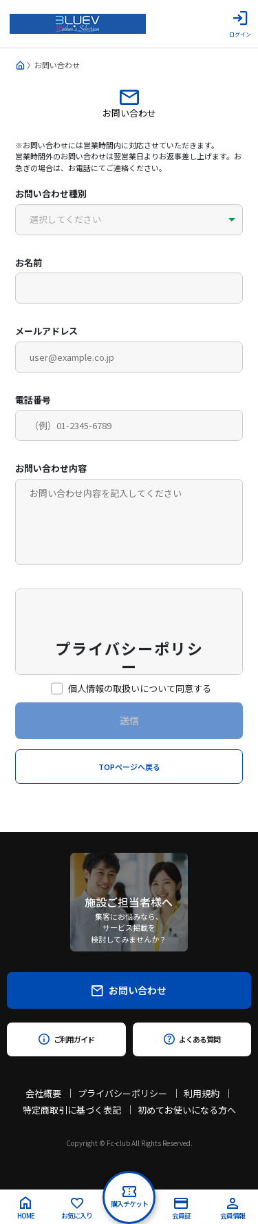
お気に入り (76, 1209)
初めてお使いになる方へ (187, 1109)
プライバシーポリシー (122, 1093)
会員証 (181, 1209)
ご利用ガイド (66, 1039)
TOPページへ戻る (129, 766)
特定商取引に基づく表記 (72, 1109)
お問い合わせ (129, 990)
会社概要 (43, 1093)
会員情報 (232, 1209)
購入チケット (129, 1197)
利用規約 (201, 1093)
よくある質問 (191, 1039)
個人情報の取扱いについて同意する (134, 688)
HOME (25, 1208)
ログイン (240, 24)
